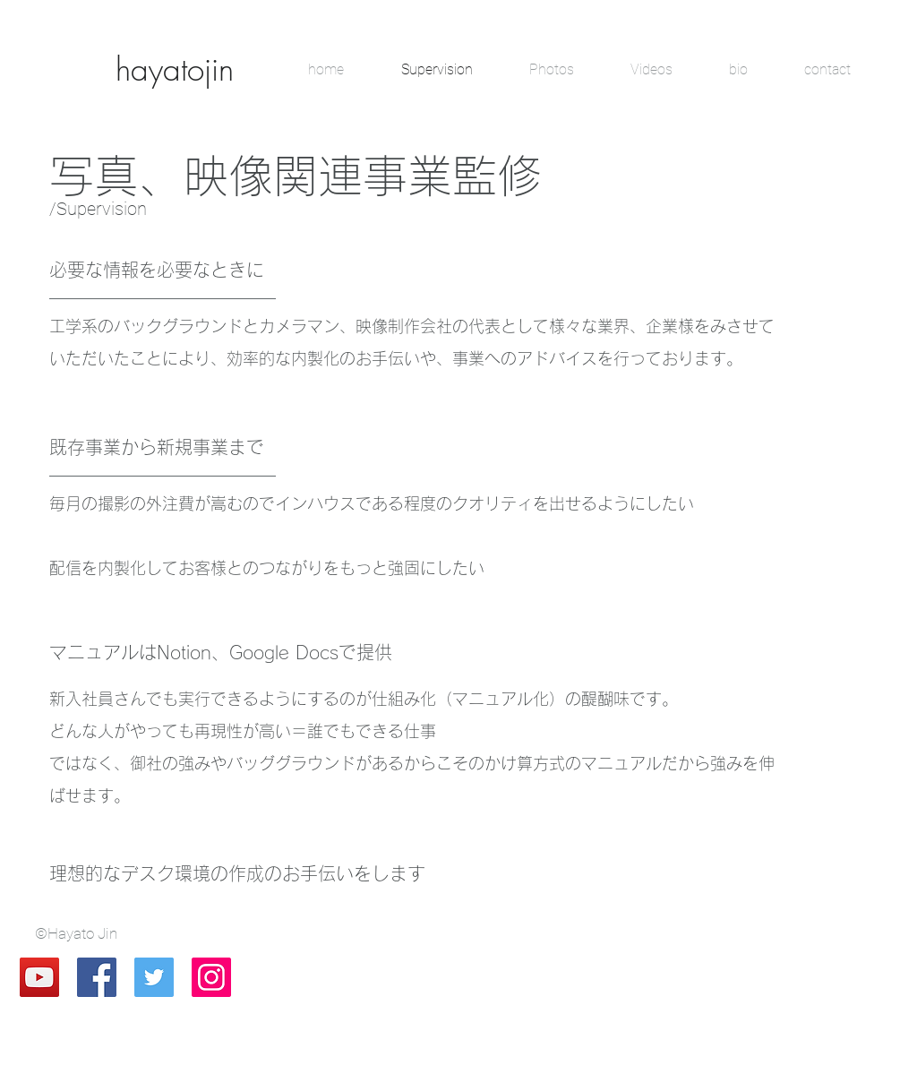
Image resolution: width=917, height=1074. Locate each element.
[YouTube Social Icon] (39, 977)
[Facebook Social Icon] (96, 977)
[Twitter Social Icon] (154, 977)
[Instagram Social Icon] (211, 977)
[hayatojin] (174, 69)
